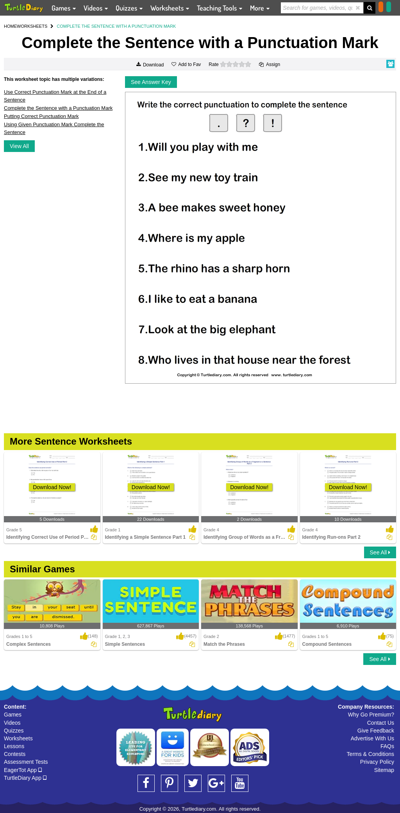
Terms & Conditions (370, 754)
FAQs (387, 746)
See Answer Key (151, 82)
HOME (10, 26)
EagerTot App (23, 770)
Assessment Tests (26, 762)
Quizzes (14, 730)
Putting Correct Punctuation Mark (41, 116)
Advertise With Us (372, 738)
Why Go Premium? (371, 714)
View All (19, 146)
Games (12, 714)
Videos (12, 723)
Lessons (14, 746)
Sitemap (384, 770)
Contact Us (380, 723)
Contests (14, 754)
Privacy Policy (377, 762)
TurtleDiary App (25, 778)
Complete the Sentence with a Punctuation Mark (58, 108)
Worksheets (18, 738)
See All (380, 552)
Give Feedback (375, 730)
